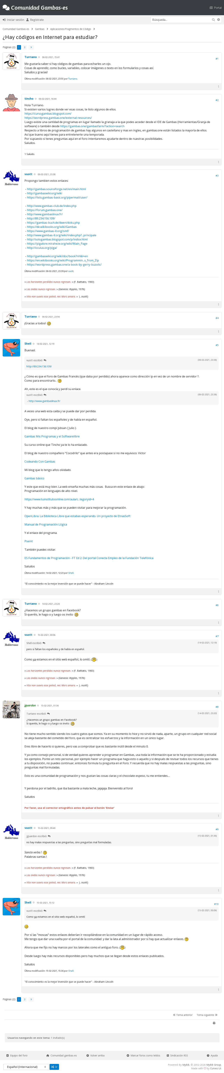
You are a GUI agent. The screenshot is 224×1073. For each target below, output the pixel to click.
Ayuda (212, 1055)
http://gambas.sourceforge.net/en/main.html (56, 189)
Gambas (39, 29)
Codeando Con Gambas (39, 461)
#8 (217, 706)
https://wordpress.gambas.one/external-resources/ (58, 118)
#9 (217, 829)
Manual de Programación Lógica (45, 524)
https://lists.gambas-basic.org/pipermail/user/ (57, 197)
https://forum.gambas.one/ (44, 210)
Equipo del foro (16, 1055)
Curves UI (215, 1068)
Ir (54, 1067)
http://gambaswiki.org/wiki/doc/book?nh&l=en (57, 256)
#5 (217, 345)
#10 (216, 904)
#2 (217, 100)
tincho (28, 98)
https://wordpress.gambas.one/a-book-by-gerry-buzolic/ (64, 265)
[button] (219, 86)
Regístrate (35, 20)
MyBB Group (213, 1064)
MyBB (185, 1064)
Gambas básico (34, 478)
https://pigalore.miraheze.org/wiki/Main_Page (57, 244)
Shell (27, 343)
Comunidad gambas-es (61, 1055)
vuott (28, 174)
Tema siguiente (207, 1015)
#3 (217, 175)
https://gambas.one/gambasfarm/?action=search (92, 126)
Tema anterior (182, 1015)
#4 (217, 318)
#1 (217, 58)
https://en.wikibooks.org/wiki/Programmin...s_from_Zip (63, 260)
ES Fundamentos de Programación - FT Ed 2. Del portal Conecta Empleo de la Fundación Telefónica (88, 558)
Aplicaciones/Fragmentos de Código (70, 29)
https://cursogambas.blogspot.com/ (47, 114)
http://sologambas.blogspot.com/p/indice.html (57, 239)
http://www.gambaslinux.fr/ (45, 214)
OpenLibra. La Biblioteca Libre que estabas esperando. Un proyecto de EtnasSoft (77, 516)
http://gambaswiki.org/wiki (44, 193)
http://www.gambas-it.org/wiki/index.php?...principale (61, 235)
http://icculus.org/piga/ (42, 248)
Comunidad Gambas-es (16, 29)
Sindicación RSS (177, 1055)
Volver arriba (95, 1055)
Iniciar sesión (13, 20)
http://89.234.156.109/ (41, 218)
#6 (217, 605)
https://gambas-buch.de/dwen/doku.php (53, 223)
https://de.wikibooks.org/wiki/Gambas (52, 227)
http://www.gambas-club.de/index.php (51, 206)
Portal (216, 8)
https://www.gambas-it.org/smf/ (48, 231)
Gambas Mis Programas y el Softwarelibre (52, 436)
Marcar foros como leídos (143, 1055)
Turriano (30, 57)
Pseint (28, 541)
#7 (217, 636)
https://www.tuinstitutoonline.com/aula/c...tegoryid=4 (59, 499)
